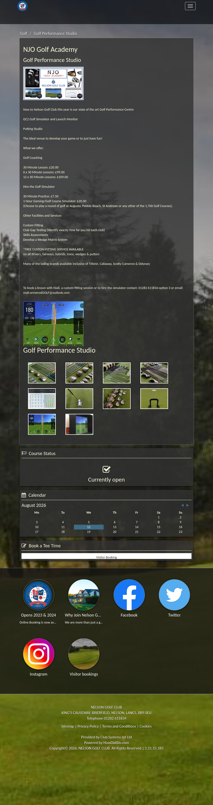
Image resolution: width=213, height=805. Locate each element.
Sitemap (67, 773)
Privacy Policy (88, 773)
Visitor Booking (106, 601)
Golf (137, 6)
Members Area (30, 18)
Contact (69, 18)
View (149, 574)
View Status (34, 502)
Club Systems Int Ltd (116, 784)
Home (33, 6)
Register (140, 18)
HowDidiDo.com (116, 789)
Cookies (146, 773)
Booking (63, 574)
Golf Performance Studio (55, 33)
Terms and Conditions (119, 773)
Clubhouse (176, 6)
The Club (69, 6)
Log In (179, 18)
